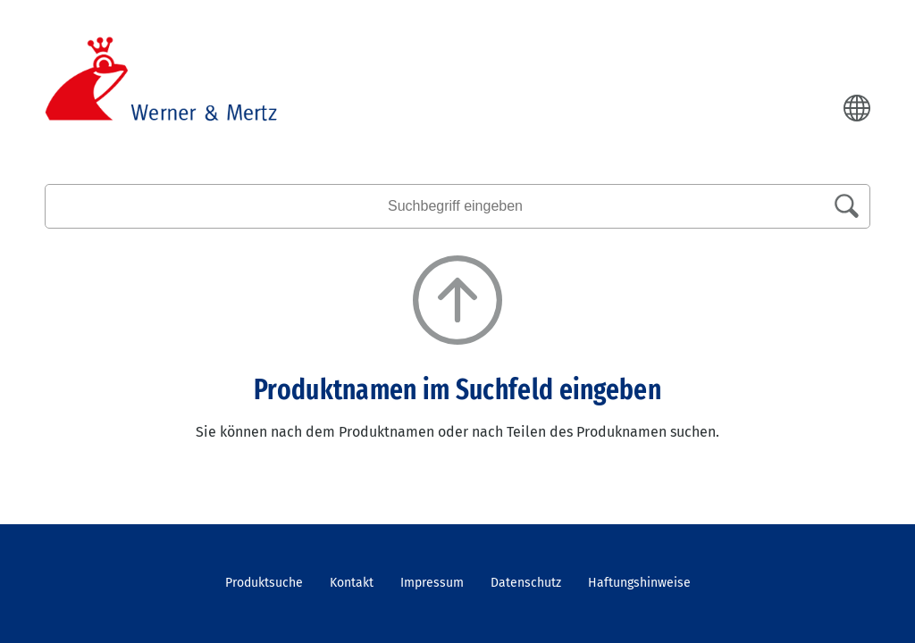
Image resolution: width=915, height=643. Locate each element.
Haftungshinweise (639, 582)
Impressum (432, 582)
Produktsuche (264, 582)
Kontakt (352, 582)
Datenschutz (526, 582)
